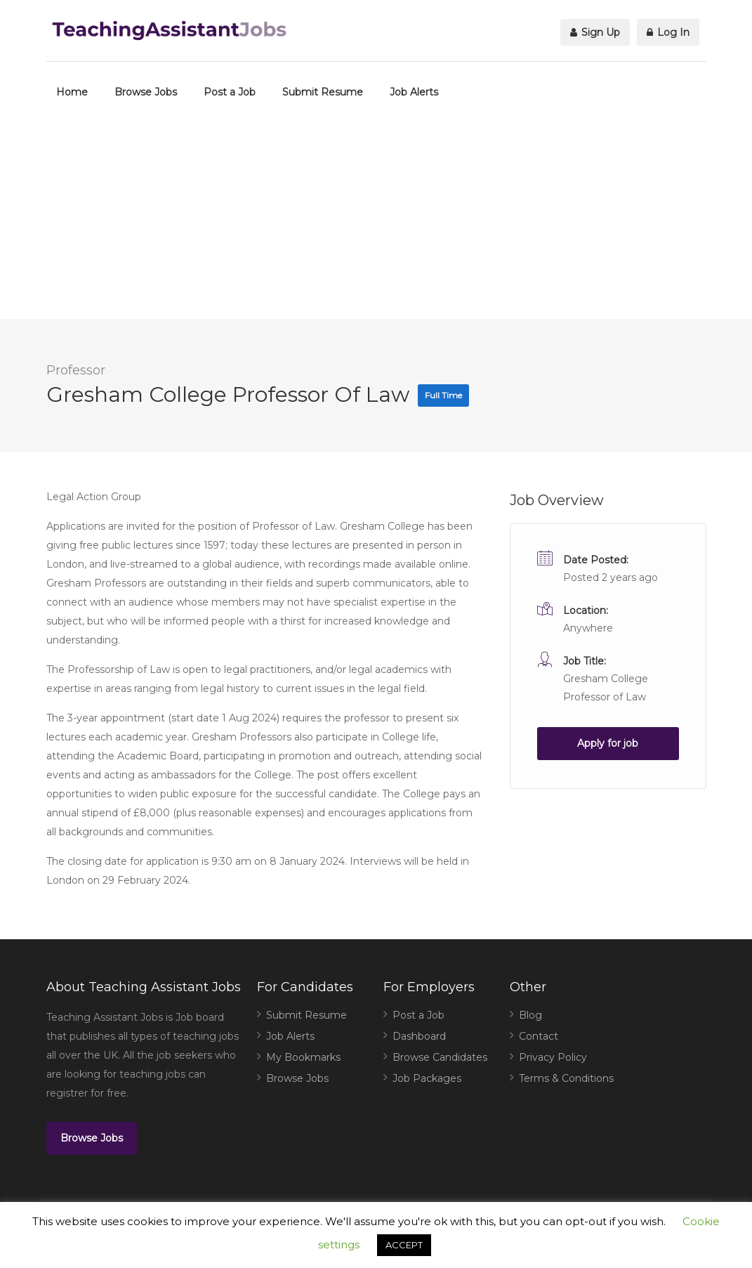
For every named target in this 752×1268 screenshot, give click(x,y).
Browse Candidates (440, 1057)
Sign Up (595, 32)
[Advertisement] (376, 220)
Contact (538, 1036)
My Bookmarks (303, 1057)
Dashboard (419, 1036)
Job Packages (427, 1078)
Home (72, 92)
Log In (668, 32)
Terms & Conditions (566, 1078)
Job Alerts (414, 92)
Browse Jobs (145, 92)
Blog (530, 1015)
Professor (75, 370)
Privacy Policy (553, 1057)
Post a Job (230, 92)
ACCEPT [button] (404, 1244)
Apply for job (607, 743)
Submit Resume (322, 92)
